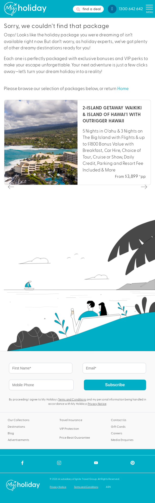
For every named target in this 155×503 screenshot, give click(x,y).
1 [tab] (59, 176)
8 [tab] (95, 176)
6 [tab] (85, 176)
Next (143, 186)
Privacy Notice (97, 403)
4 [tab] (74, 176)
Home (123, 88)
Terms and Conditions (72, 399)
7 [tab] (90, 176)
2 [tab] (64, 176)
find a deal (88, 9)
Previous (10, 186)
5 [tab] (80, 176)
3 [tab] (69, 176)
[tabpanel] (77, 142)
